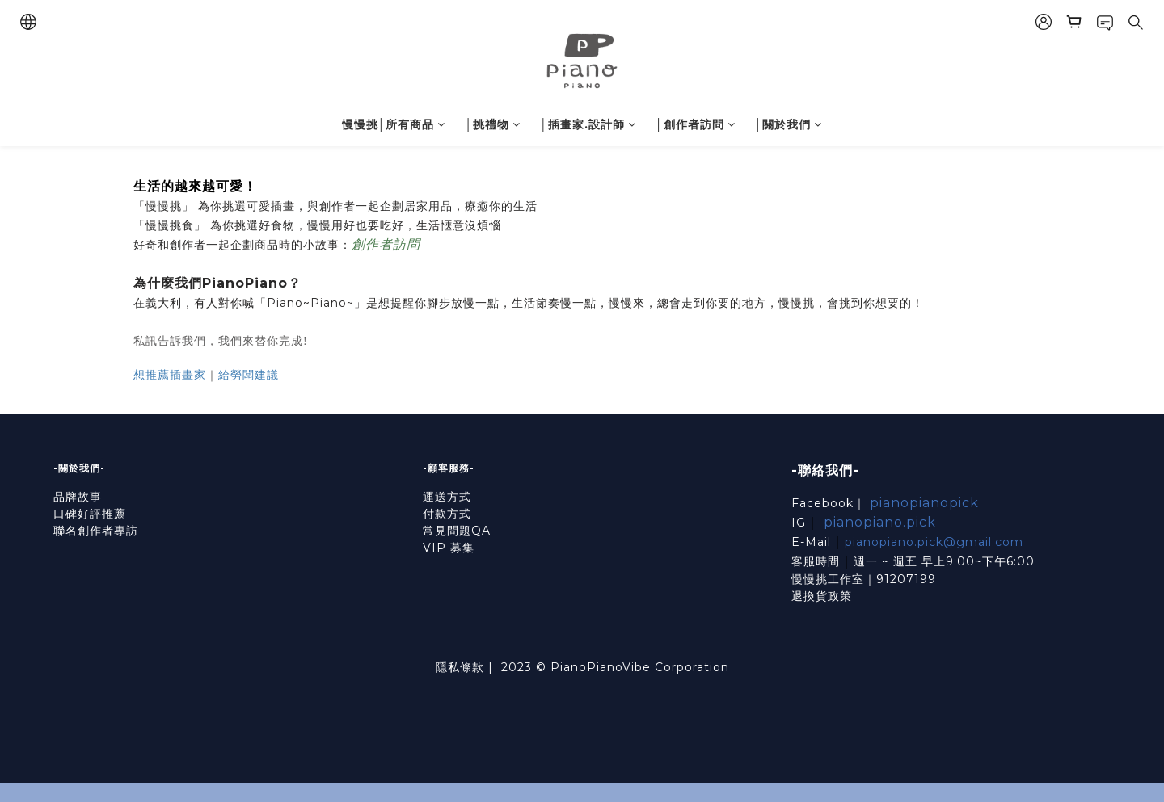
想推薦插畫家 (169, 374)
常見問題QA (457, 530)
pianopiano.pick (880, 522)
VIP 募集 (448, 547)
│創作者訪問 (696, 124)
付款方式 (447, 513)
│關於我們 (789, 124)
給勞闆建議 (248, 374)
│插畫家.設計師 (588, 124)
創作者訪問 (386, 244)
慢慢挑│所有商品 (394, 124)
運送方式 (447, 496)
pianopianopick (924, 502)
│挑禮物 (493, 124)
